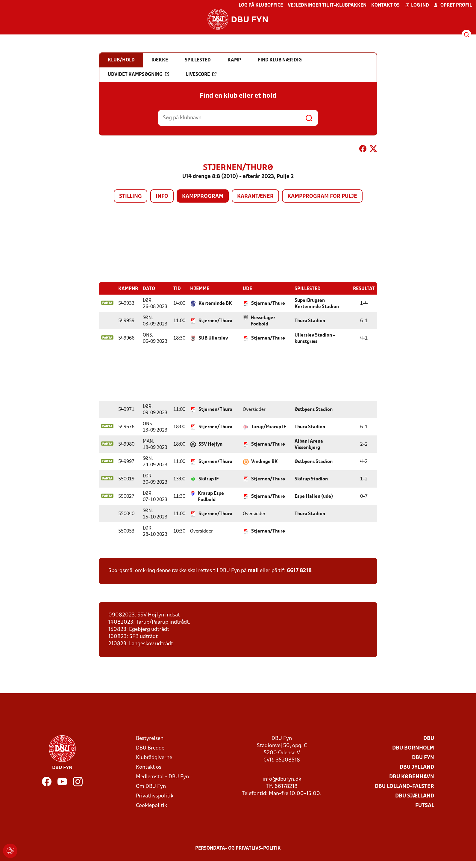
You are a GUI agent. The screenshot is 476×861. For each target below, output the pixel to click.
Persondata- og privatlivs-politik (238, 848)
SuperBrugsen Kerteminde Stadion (317, 303)
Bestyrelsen (149, 738)
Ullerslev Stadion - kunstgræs (315, 338)
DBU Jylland (417, 767)
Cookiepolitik (151, 805)
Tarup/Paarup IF (268, 427)
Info (162, 196)
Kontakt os (385, 5)
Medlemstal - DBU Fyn (162, 776)
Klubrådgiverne (154, 757)
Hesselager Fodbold (263, 321)
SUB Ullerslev (213, 338)
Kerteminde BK (215, 303)
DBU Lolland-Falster (404, 786)
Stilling (130, 196)
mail (253, 570)
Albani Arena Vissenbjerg (309, 444)
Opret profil (453, 5)
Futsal (424, 805)
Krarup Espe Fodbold (211, 496)
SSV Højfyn (210, 444)
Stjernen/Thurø (268, 303)
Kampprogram (202, 196)
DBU (428, 738)
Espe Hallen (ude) (314, 496)
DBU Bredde (150, 747)
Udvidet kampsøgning (138, 74)
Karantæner (255, 196)
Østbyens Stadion (314, 409)
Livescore (201, 74)
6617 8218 (299, 570)
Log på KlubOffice (261, 5)
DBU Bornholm (413, 747)
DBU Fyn (423, 757)
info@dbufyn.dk (282, 779)
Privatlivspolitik (154, 795)
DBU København (411, 776)
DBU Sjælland (414, 795)
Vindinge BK (264, 461)
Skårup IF (208, 479)
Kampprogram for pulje (322, 196)
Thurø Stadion (310, 321)
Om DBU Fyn (151, 786)
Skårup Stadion (311, 479)
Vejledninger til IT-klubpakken (327, 5)
